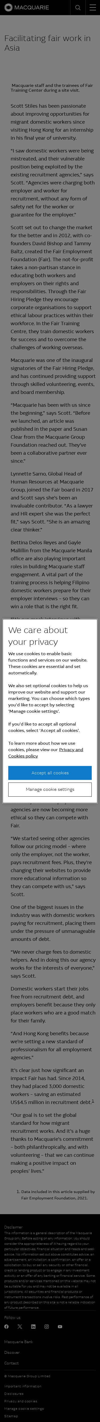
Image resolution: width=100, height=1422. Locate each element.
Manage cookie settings (50, 789)
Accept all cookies (50, 773)
